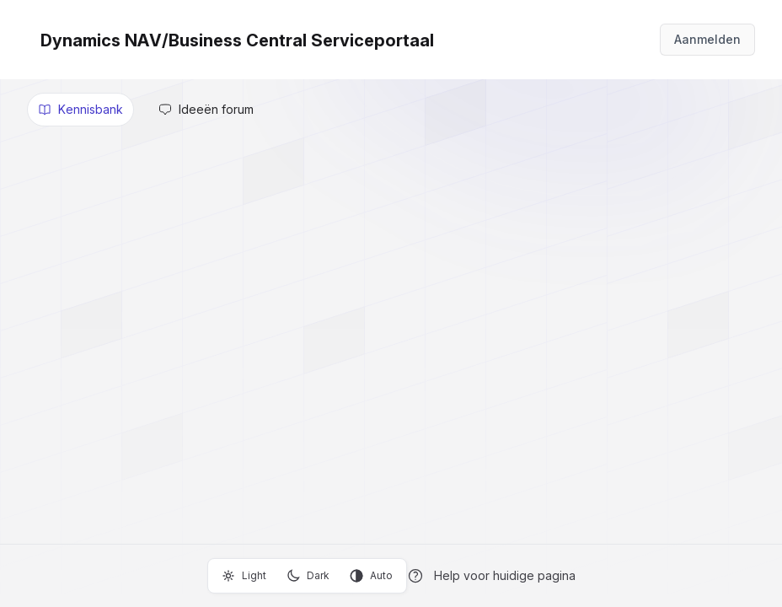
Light (244, 576)
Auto (371, 576)
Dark (308, 576)
